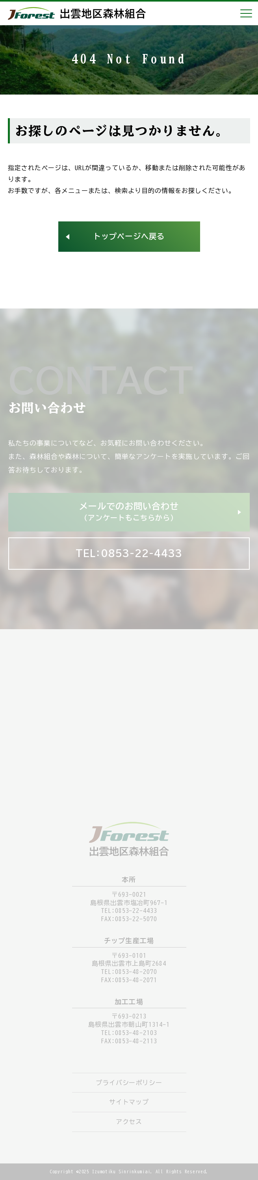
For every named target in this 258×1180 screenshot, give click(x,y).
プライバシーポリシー (129, 1083)
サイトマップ (129, 1102)
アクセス (129, 1122)
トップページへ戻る (129, 236)
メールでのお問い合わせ (129, 513)
